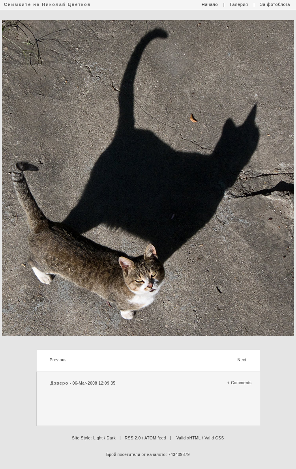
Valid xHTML (188, 438)
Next (242, 360)
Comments (241, 383)
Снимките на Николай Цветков (47, 4)
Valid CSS (214, 438)
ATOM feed (155, 438)
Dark (111, 438)
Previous (58, 360)
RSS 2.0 (133, 438)
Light (98, 438)
